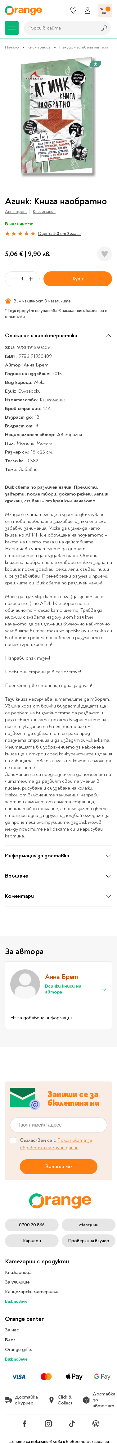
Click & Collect (60, 1400)
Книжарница (39, 47)
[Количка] (105, 10)
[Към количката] (105, 10)
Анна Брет (16, 211)
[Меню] (12, 28)
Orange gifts (18, 1349)
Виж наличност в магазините (38, 301)
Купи (78, 279)
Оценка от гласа (59, 233)
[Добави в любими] (104, 254)
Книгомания (44, 211)
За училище (17, 1282)
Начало (12, 47)
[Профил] (87, 10)
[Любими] (73, 10)
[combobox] (59, 28)
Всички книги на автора (76, 989)
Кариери (32, 1241)
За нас (12, 1330)
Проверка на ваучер (88, 1241)
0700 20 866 (32, 1225)
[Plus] (30, 279)
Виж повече (16, 1301)
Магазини (88, 1225)
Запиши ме (58, 1166)
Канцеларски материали (31, 1292)
